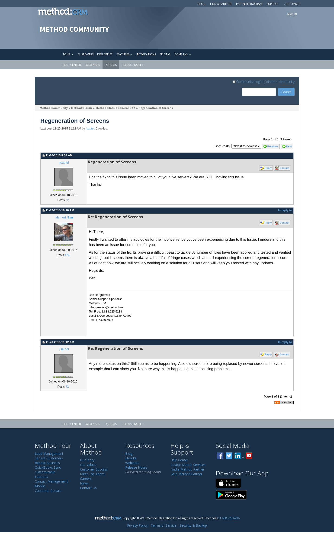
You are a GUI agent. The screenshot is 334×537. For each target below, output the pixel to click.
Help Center (72, 65)
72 (67, 200)
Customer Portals (48, 490)
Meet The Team (92, 474)
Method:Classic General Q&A (115, 108)
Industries (104, 54)
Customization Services (188, 464)
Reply (268, 168)
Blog (202, 4)
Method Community (54, 108)
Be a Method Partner (186, 474)
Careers (86, 478)
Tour (68, 54)
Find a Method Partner (187, 469)
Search (286, 92)
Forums (111, 65)
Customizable (45, 472)
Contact (284, 168)
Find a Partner (220, 4)
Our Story (87, 460)
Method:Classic (81, 108)
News (84, 483)
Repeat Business (47, 463)
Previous (272, 146)
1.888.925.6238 (230, 518)
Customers (85, 54)
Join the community (280, 81)
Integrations (146, 54)
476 (67, 255)
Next (289, 146)
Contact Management (51, 481)
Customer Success (94, 469)
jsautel (90, 128)
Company (182, 54)
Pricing (165, 54)
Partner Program (249, 4)
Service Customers (49, 458)
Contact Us (88, 488)
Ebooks (130, 458)
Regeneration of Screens (156, 108)
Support (273, 4)
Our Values (88, 464)
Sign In (292, 14)
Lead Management (49, 453)
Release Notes (133, 65)
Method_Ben (64, 217)
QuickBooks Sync (48, 467)
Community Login (247, 81)
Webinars (93, 65)
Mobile (40, 486)
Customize (291, 4)
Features (124, 54)
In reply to (285, 210)
